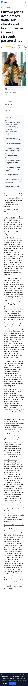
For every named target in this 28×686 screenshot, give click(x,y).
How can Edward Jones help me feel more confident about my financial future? (13, 181)
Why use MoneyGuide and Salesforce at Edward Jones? (13, 149)
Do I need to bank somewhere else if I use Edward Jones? (13, 187)
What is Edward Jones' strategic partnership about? (13, 121)
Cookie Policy (23, 680)
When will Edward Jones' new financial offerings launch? (13, 144)
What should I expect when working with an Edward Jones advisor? (13, 169)
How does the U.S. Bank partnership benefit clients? (13, 139)
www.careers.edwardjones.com (14, 519)
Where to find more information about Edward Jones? (13, 155)
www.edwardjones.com (11, 515)
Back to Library (5, 7)
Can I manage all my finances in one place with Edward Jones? (13, 162)
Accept (12, 683)
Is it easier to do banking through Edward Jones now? (13, 175)
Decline (5, 683)
